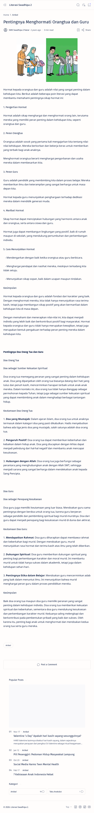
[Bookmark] (89, 5)
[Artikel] (15, 14)
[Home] (6, 14)
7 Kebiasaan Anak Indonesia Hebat (33, 774)
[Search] (78, 5)
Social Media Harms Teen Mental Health (36, 764)
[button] (75, 807)
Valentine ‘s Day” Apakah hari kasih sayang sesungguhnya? (47, 735)
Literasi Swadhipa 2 (20, 5)
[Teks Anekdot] (66, 792)
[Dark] (83, 5)
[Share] (86, 29)
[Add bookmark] (78, 29)
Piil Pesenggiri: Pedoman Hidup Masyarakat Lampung (44, 754)
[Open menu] (4, 5)
